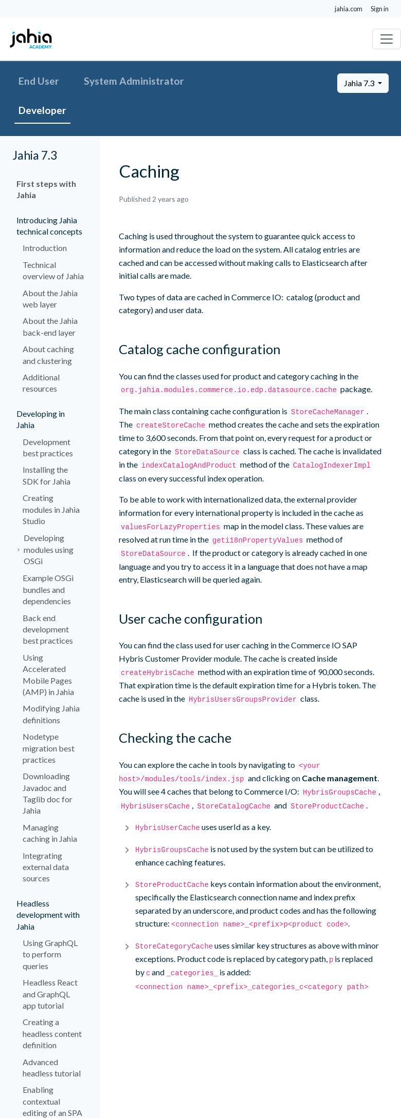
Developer (42, 110)
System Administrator (134, 81)
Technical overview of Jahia (53, 270)
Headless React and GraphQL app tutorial (50, 993)
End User (39, 81)
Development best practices (48, 447)
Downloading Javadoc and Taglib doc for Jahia (47, 793)
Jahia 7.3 (360, 83)
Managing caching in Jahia (50, 832)
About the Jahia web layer (50, 298)
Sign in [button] (380, 9)
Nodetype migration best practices (49, 747)
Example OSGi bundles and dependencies (48, 589)
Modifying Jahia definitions (51, 713)
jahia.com (348, 9)
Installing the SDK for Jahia (46, 475)
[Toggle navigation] (386, 39)
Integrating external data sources (46, 867)
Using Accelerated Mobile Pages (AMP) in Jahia (48, 674)
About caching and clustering (48, 354)
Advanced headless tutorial (52, 1067)
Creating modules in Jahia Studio (51, 509)
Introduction (45, 248)
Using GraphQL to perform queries (50, 954)
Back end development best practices (48, 629)
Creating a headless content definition (52, 1033)
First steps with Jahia (46, 189)
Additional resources (41, 382)
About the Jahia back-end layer (50, 326)
